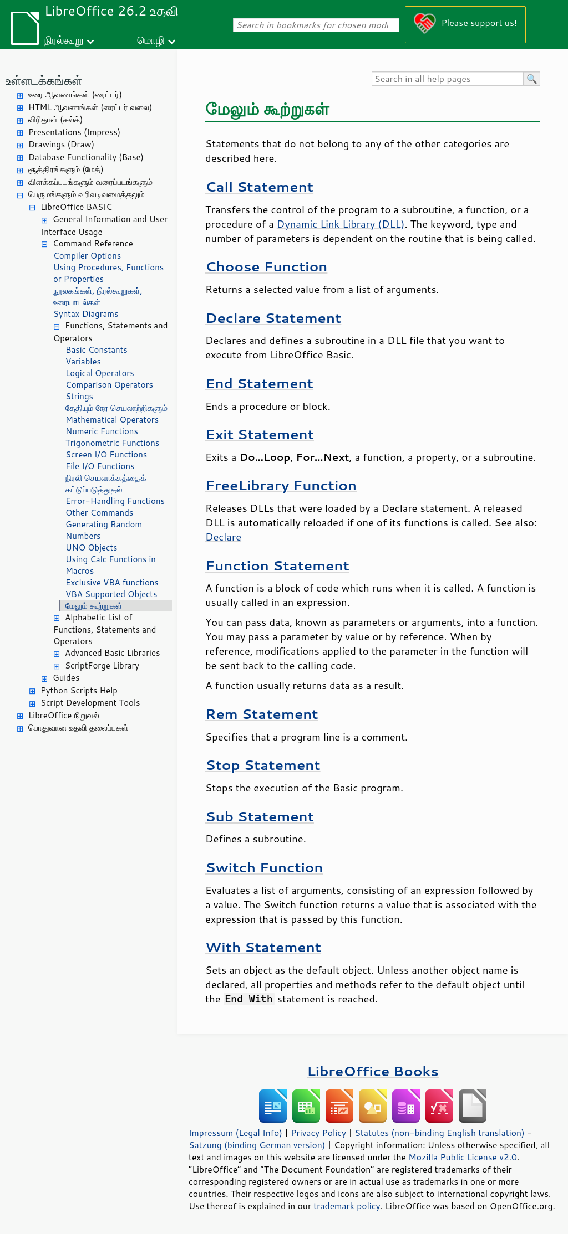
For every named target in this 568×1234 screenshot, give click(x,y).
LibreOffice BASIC (76, 207)
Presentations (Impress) (74, 132)
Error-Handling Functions (115, 501)
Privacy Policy (318, 1133)
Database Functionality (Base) (86, 157)
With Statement (263, 947)
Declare (223, 536)
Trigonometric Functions (112, 443)
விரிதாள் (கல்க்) (55, 119)
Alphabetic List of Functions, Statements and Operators (104, 629)
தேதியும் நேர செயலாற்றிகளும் (116, 408)
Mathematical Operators (112, 419)
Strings (79, 396)
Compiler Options (87, 255)
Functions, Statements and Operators (110, 332)
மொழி (151, 39)
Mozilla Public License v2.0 (462, 1157)
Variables (83, 361)
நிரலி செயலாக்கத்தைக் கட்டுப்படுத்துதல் (105, 483)
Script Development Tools (90, 702)
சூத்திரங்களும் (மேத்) (66, 169)
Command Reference (93, 243)
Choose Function (266, 266)
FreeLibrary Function (281, 485)
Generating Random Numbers (103, 530)
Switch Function (264, 867)
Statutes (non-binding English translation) (439, 1133)
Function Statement (277, 565)
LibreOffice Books (373, 1071)
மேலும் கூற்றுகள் (94, 605)
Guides (66, 677)
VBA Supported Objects (111, 594)
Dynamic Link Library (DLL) (341, 224)
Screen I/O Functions (106, 454)
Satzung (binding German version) (257, 1145)
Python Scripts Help (79, 690)
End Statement (259, 383)
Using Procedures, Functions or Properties (108, 273)
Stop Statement (263, 764)
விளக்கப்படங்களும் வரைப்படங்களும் (90, 182)
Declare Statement (273, 317)
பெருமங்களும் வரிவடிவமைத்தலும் (86, 194)
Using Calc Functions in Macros (110, 565)
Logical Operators (99, 373)
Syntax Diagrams (86, 314)
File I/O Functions (100, 466)
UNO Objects (91, 547)
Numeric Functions (101, 431)
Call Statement (259, 186)
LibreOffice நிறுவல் (63, 715)
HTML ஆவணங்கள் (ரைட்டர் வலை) (90, 107)
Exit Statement (259, 434)
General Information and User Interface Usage (104, 225)
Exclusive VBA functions (112, 582)
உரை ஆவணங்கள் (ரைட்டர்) (75, 94)
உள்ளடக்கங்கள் (44, 80)
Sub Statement (259, 816)
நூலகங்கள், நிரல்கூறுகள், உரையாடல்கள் (98, 296)
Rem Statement (261, 713)
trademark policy (346, 1206)
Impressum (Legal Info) (235, 1133)
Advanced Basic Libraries (112, 653)
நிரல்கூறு (63, 39)
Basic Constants (96, 350)
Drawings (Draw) (61, 144)
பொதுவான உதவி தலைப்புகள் (78, 727)
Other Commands (99, 512)
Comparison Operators (109, 384)
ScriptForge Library (102, 665)
